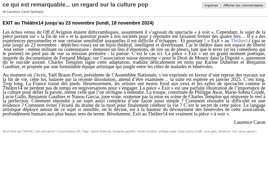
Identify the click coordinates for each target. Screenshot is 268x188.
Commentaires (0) (68, 131)
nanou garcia (246, 131)
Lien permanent (45, 131)
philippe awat (167, 131)
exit (234, 131)
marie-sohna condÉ (189, 131)
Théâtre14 (241, 40)
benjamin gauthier (124, 131)
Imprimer (211, 5)
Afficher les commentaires (243, 5)
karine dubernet (101, 131)
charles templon (147, 131)
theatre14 (224, 131)
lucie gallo (210, 131)
